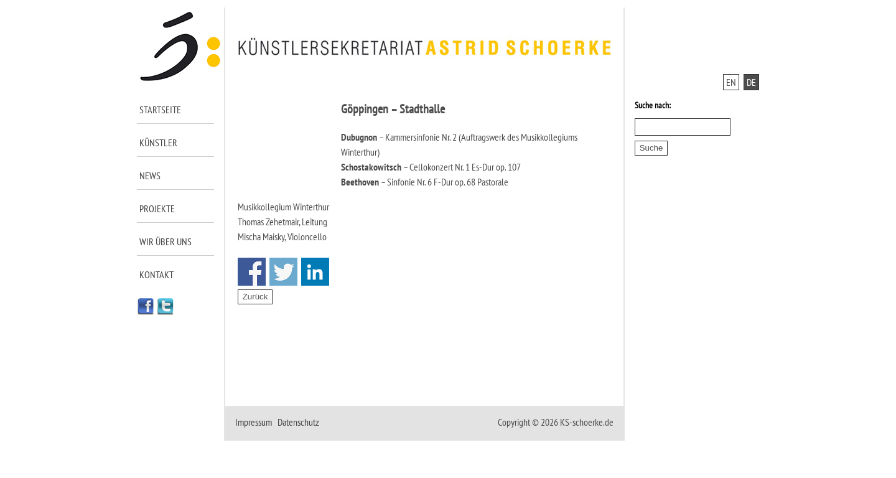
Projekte (157, 208)
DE (751, 82)
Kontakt (156, 274)
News (150, 175)
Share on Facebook (252, 272)
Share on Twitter (283, 272)
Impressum (253, 422)
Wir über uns (165, 241)
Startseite (160, 109)
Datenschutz (298, 422)
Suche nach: (653, 105)
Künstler (158, 142)
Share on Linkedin (315, 272)
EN (731, 82)
